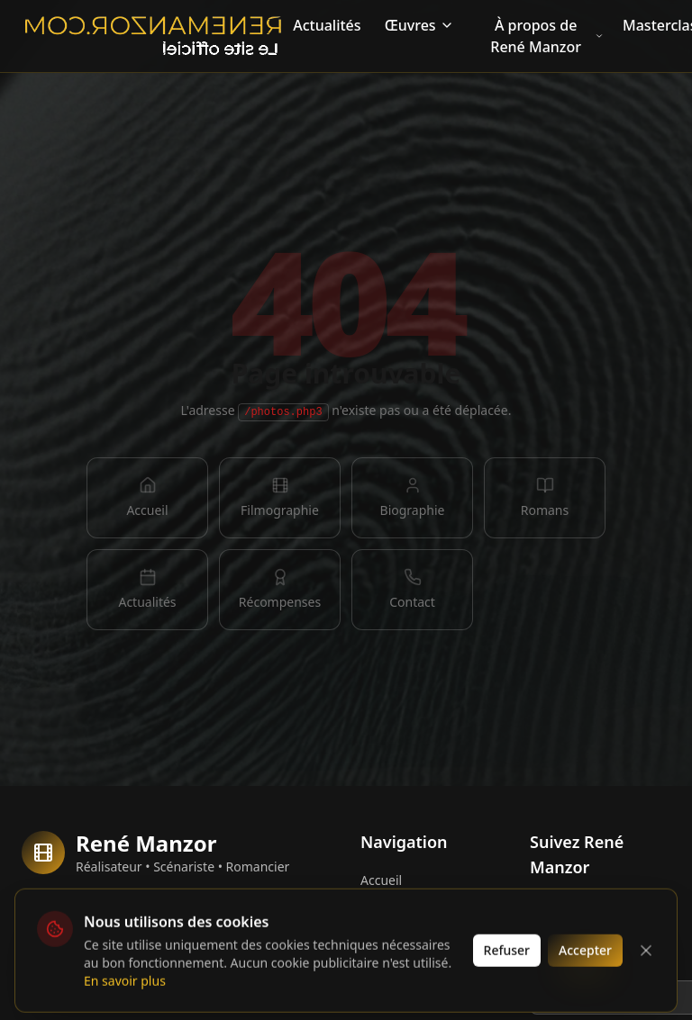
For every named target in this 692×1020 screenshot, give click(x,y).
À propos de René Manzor (547, 36)
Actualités (326, 25)
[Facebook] (548, 912)
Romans (384, 966)
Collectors (78, 940)
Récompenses (401, 995)
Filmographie (399, 937)
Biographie (392, 908)
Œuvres (419, 25)
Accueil (381, 880)
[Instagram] (595, 912)
